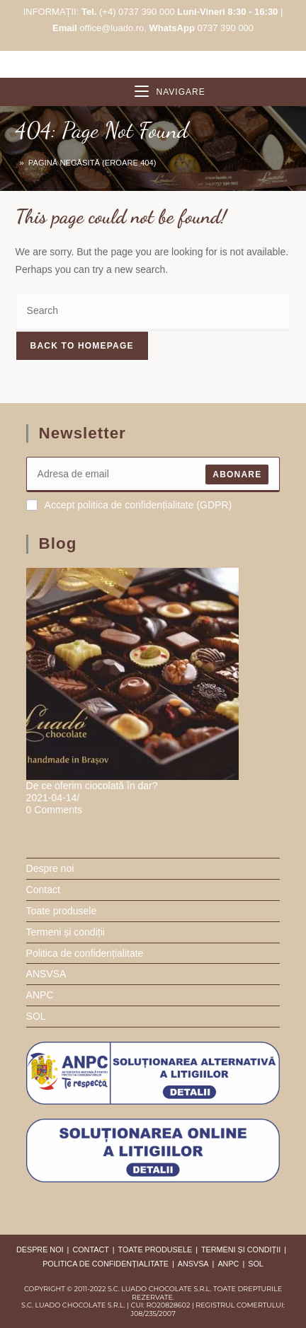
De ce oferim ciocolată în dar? (92, 785)
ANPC (40, 995)
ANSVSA (46, 973)
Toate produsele (61, 910)
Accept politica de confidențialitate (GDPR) (129, 505)
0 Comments (54, 809)
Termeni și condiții (65, 932)
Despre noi (50, 868)
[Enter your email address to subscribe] (153, 474)
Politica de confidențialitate (85, 953)
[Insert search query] (153, 311)
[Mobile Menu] (169, 92)
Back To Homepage (82, 346)
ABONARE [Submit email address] (236, 474)
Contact (43, 889)
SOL (36, 1016)
